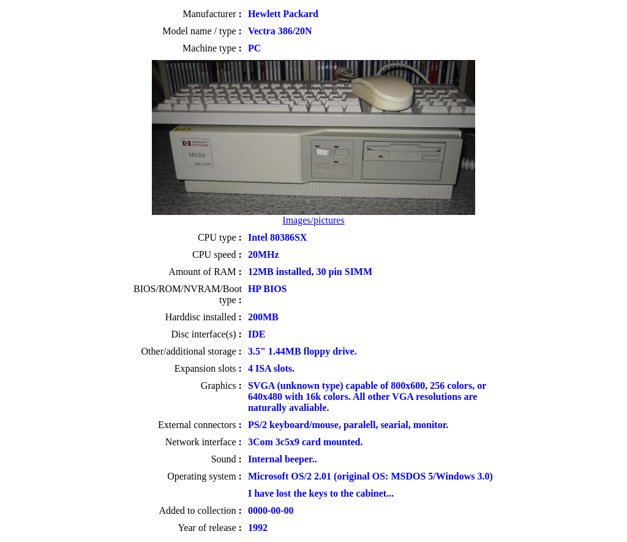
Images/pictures (313, 220)
